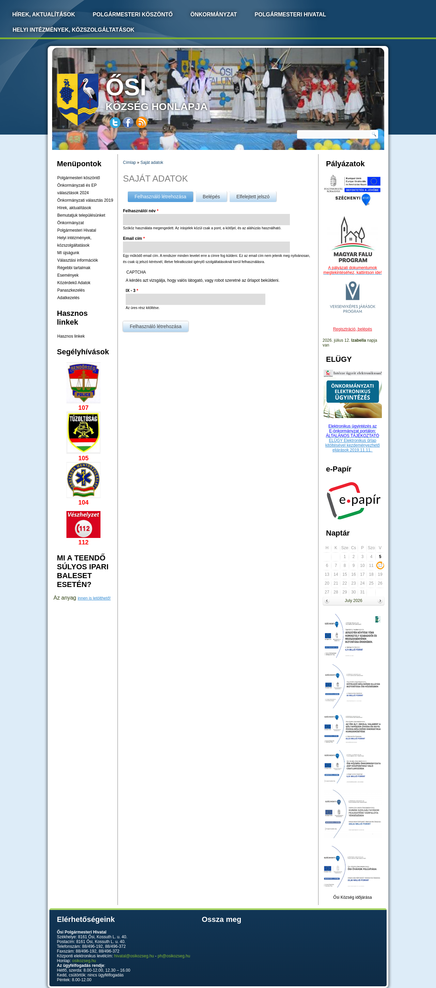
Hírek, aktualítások (74, 207)
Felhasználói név (140, 211)
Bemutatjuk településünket (81, 215)
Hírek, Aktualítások (43, 14)
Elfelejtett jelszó (252, 196)
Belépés (211, 196)
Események (68, 275)
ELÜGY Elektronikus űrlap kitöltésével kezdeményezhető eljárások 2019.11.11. (352, 445)
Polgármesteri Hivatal (290, 14)
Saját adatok (151, 162)
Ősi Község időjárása (352, 897)
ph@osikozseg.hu (174, 956)
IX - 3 (132, 290)
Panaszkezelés (71, 290)
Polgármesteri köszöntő (133, 14)
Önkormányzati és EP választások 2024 (77, 189)
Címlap (129, 162)
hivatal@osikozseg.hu (134, 956)
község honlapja (173, 93)
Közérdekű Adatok (73, 282)
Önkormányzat (213, 14)
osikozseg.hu (84, 960)
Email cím (134, 238)
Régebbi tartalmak (73, 267)
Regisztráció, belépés (352, 329)
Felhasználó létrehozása (164, 195)
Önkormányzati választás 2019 (85, 200)
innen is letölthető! (94, 598)
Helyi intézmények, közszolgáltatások (74, 30)
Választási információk (77, 260)
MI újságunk (68, 252)
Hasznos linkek (71, 336)
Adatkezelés (68, 297)
